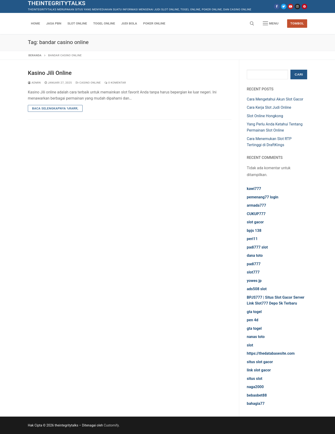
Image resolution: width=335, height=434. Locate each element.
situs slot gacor (260, 362)
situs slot (254, 378)
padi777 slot (257, 247)
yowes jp (254, 280)
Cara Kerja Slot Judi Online (269, 107)
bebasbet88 (257, 395)
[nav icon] (270, 23)
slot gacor (255, 222)
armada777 (256, 205)
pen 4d (252, 320)
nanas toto (256, 336)
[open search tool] (252, 23)
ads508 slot (257, 289)
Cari (299, 74)
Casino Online (88, 82)
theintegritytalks (56, 3)
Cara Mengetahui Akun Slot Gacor (275, 99)
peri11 (252, 239)
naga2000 (255, 387)
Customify (111, 425)
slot (250, 345)
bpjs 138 (254, 230)
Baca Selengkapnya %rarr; (55, 108)
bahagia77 (255, 403)
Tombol (297, 23)
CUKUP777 (256, 214)
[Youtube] (290, 6)
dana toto (255, 255)
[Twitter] (283, 6)
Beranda (35, 55)
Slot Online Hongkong (265, 116)
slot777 (253, 272)
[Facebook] (276, 6)
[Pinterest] (304, 6)
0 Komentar (115, 82)
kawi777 (254, 188)
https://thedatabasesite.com (271, 353)
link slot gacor (259, 370)
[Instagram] (297, 6)
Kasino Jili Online (50, 73)
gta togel (254, 311)
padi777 (253, 264)
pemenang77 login (262, 197)
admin (34, 82)
